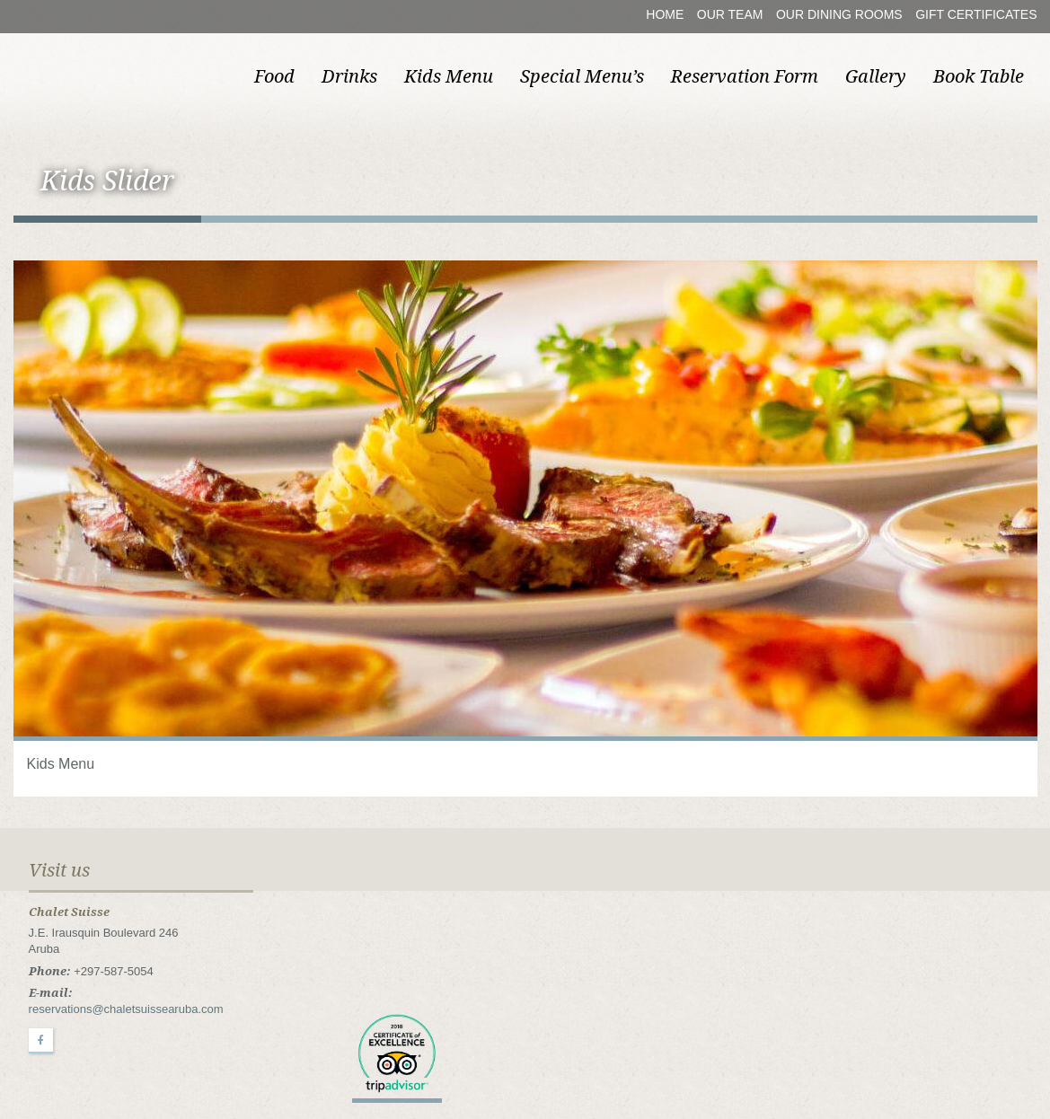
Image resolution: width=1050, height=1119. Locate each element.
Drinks (349, 76)
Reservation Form (744, 76)
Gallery (875, 76)
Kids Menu (448, 76)
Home (665, 14)
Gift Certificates (976, 14)
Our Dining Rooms (839, 14)
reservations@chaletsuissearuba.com (126, 1009)
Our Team (730, 14)
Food (274, 76)
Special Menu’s (582, 76)
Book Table (978, 76)
